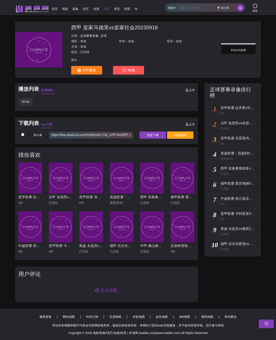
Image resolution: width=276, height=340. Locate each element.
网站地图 (69, 316)
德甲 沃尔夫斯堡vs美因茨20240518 (122, 246)
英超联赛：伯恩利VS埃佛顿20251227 (122, 197)
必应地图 (162, 316)
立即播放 (86, 70)
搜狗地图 (207, 316)
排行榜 (223, 7)
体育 (107, 9)
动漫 (96, 9)
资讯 (117, 9)
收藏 (128, 70)
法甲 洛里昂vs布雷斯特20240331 (61, 197)
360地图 (184, 316)
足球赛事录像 (89, 35)
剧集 (75, 9)
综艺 (86, 9)
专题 (138, 9)
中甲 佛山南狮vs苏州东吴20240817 (152, 246)
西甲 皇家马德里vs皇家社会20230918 (114, 27)
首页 (55, 9)
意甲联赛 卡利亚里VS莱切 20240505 (61, 246)
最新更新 (45, 316)
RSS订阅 (92, 316)
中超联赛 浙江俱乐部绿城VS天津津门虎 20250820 (30, 246)
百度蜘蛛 (115, 316)
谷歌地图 (139, 316)
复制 (180, 135)
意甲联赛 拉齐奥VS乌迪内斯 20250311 (30, 197)
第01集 (26, 101)
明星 (127, 9)
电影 (65, 9)
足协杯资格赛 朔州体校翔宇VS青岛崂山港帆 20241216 (182, 246)
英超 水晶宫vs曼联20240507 (91, 246)
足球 (103, 35)
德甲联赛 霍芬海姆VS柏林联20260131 (182, 197)
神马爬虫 (230, 316)
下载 (153, 135)
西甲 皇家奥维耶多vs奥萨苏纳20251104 (152, 197)
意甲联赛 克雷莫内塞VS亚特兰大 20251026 (91, 197)
